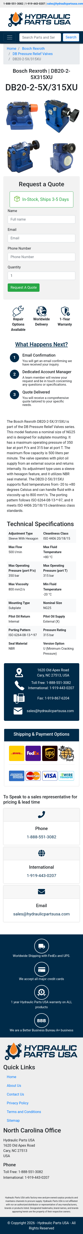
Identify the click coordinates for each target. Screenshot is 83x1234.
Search (71, 37)
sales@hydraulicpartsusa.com (50, 711)
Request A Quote (24, 287)
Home (11, 1077)
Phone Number (19, 248)
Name (12, 211)
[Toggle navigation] (10, 37)
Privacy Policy (18, 1103)
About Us (14, 1086)
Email (12, 230)
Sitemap (13, 1120)
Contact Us (15, 1094)
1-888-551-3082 (58, 683)
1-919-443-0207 (61, 688)
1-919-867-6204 (57, 698)
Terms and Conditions (24, 1112)
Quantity (14, 267)
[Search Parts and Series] (40, 37)
